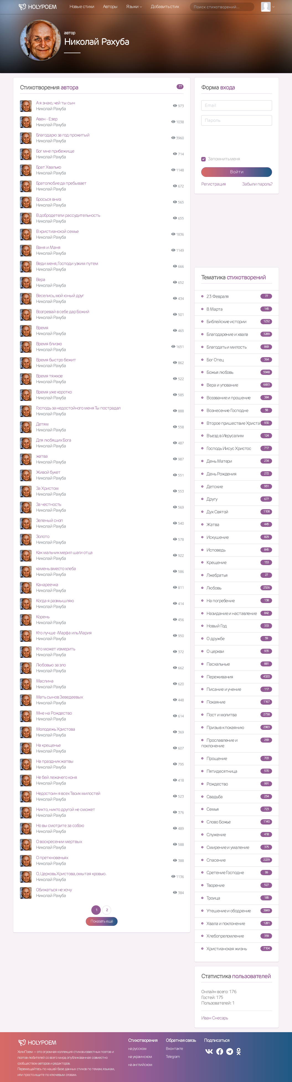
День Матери (236, 461)
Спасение (236, 860)
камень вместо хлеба (56, 568)
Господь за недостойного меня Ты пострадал (78, 408)
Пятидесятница (236, 771)
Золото (42, 536)
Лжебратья (236, 575)
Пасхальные (236, 664)
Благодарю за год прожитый (63, 135)
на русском (137, 1048)
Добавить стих (165, 6)
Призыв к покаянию (236, 727)
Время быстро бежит (56, 360)
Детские (236, 487)
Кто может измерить (55, 649)
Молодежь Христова (55, 729)
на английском (140, 1064)
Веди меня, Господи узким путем (67, 263)
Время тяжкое (49, 376)
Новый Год (236, 626)
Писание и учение (236, 689)
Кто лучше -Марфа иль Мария (64, 633)
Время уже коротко (54, 392)
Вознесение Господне (236, 410)
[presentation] (243, 141)
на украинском (140, 1056)
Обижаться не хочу (54, 890)
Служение (236, 835)
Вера (40, 279)
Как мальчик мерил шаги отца (64, 552)
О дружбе (236, 639)
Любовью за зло (51, 665)
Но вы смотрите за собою (60, 825)
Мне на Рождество (54, 713)
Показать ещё (102, 921)
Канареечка (47, 585)
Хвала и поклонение (236, 923)
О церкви (236, 651)
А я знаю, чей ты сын (55, 103)
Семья (236, 809)
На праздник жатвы (54, 761)
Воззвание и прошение (236, 398)
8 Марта (236, 309)
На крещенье (48, 745)
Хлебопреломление (236, 936)
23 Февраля (236, 296)
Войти (237, 172)
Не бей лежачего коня (56, 777)
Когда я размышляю (55, 601)
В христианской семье (57, 231)
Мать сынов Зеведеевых (59, 697)
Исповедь (236, 550)
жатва (42, 456)
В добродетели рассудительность (68, 215)
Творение (236, 885)
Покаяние (236, 702)
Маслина (44, 681)
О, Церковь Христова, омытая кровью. (71, 874)
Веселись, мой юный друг (60, 295)
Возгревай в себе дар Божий (62, 312)
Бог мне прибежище (55, 151)
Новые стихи (81, 6)
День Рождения (236, 474)
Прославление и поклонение (236, 743)
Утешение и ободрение (236, 911)
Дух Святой (236, 512)
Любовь (236, 588)
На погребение (236, 601)
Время (42, 328)
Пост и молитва (236, 715)
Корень (42, 617)
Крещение (236, 562)
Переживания (236, 677)
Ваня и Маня (48, 247)
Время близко (49, 344)
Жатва (236, 524)
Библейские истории (236, 321)
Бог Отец (236, 360)
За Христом (47, 488)
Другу (236, 499)
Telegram (172, 1056)
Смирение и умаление (236, 847)
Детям (42, 424)
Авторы (110, 6)
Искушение (236, 537)
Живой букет (48, 472)
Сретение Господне (236, 872)
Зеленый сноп (49, 520)
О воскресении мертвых (59, 841)
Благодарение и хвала (236, 334)
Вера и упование (236, 385)
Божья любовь (236, 372)
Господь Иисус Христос (236, 448)
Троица (236, 898)
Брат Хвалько (48, 167)
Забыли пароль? (257, 184)
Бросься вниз (48, 199)
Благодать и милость (236, 347)
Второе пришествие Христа (236, 423)
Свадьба (236, 797)
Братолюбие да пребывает (61, 183)
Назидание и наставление (236, 613)
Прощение (236, 758)
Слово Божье (236, 822)
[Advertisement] (237, 232)
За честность (48, 504)
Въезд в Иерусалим (236, 436)
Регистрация (213, 184)
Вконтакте (174, 1048)
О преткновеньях (52, 858)
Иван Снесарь (214, 1018)
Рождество (236, 784)
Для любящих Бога (53, 440)
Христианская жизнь (236, 949)
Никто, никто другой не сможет (65, 809)
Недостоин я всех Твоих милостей (68, 793)
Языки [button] (132, 6)
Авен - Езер (46, 119)
